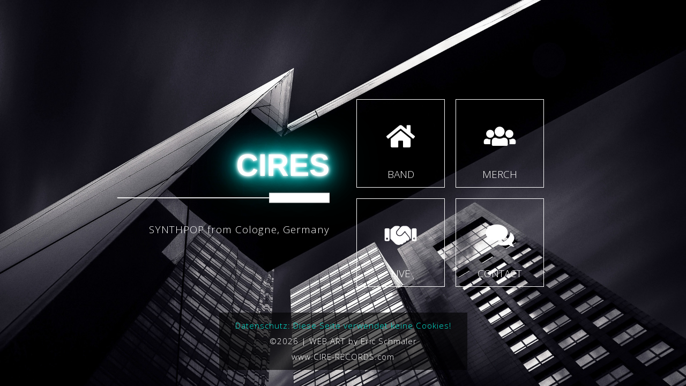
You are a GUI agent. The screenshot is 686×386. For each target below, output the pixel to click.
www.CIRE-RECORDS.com (343, 356)
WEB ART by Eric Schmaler (363, 341)
